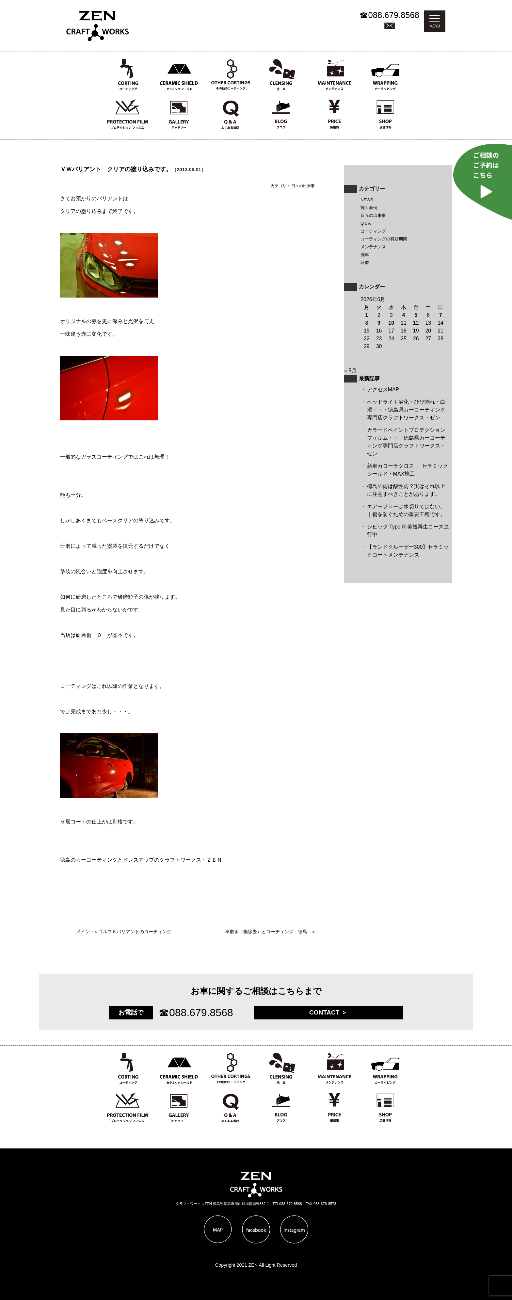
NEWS (366, 199)
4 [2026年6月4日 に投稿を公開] (403, 315)
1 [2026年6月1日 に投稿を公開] (366, 315)
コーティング (373, 231)
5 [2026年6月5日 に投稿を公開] (415, 315)
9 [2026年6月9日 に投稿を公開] (378, 323)
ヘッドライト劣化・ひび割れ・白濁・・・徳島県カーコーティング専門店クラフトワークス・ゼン (406, 409)
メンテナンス (373, 246)
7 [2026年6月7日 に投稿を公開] (440, 315)
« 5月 (350, 370)
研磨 (364, 262)
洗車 (364, 254)
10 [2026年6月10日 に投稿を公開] (391, 323)
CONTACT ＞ (328, 1012)
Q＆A (365, 223)
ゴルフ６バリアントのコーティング (134, 931)
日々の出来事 (373, 215)
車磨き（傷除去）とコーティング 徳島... (268, 931)
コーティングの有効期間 (383, 238)
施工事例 (368, 207)
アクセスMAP (383, 389)
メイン (83, 931)
